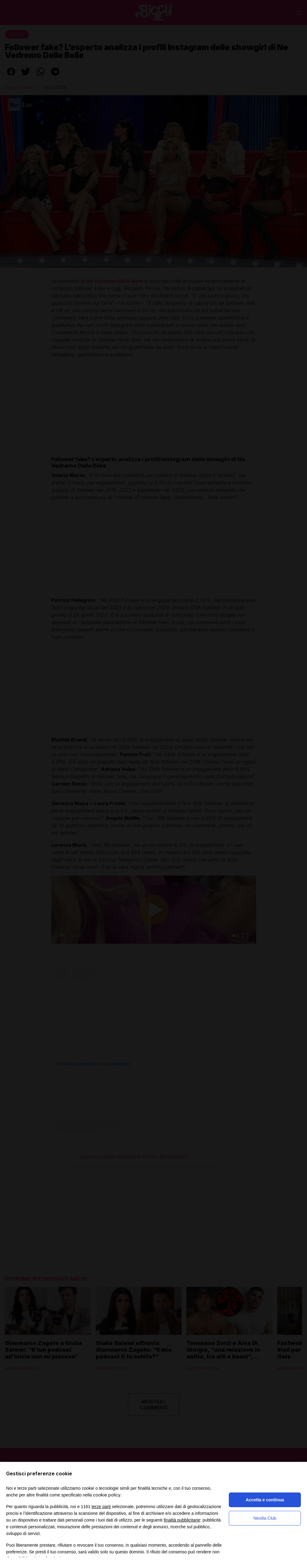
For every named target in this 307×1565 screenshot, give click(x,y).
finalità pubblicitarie (182, 1520)
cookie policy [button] (107, 1494)
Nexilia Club (264, 1518)
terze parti (101, 1506)
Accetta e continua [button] (265, 1499)
